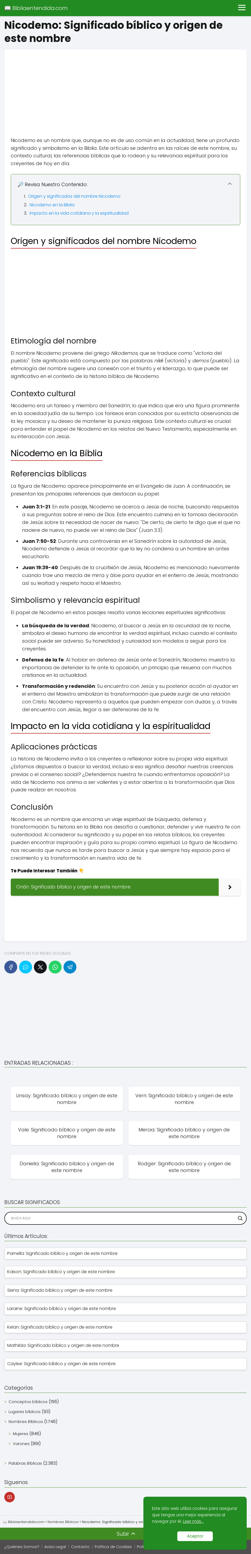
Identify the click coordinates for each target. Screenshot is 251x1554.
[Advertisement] (125, 87)
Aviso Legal (55, 1546)
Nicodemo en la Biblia (52, 205)
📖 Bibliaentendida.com (36, 8)
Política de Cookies (113, 1546)
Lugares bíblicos (25, 1411)
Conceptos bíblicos (28, 1401)
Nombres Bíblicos (26, 1421)
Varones (21, 1443)
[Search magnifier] (240, 1218)
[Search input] (123, 1218)
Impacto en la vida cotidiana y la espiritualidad (79, 213)
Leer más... (193, 1521)
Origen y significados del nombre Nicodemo (74, 196)
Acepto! (195, 1536)
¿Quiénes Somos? (21, 1546)
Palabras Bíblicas (25, 1463)
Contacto (80, 1546)
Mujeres (20, 1433)
